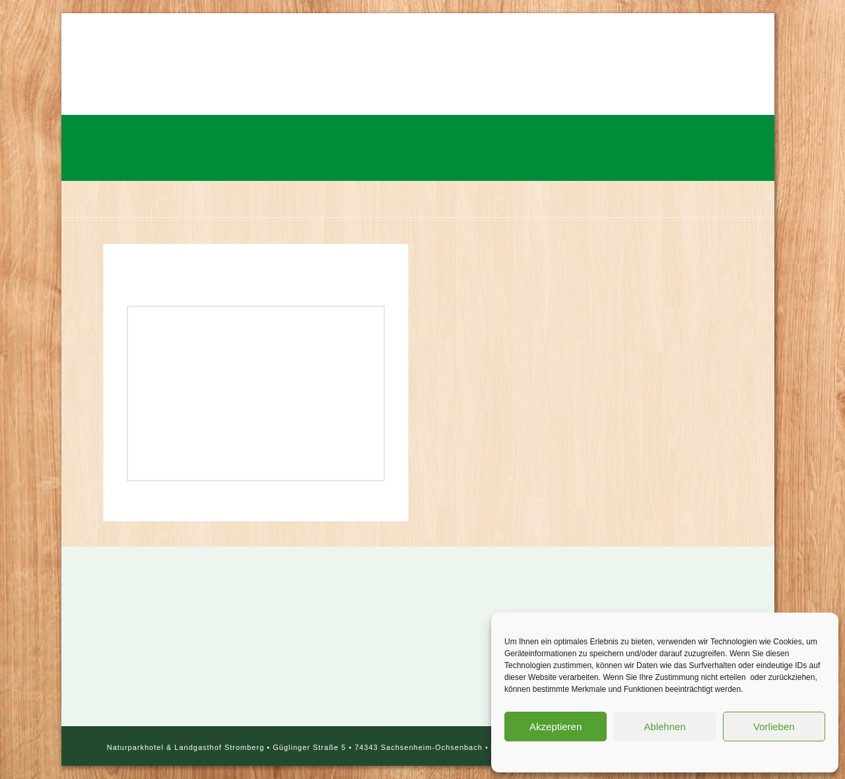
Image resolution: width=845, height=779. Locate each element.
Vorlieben (774, 726)
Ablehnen (664, 726)
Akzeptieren (555, 726)
